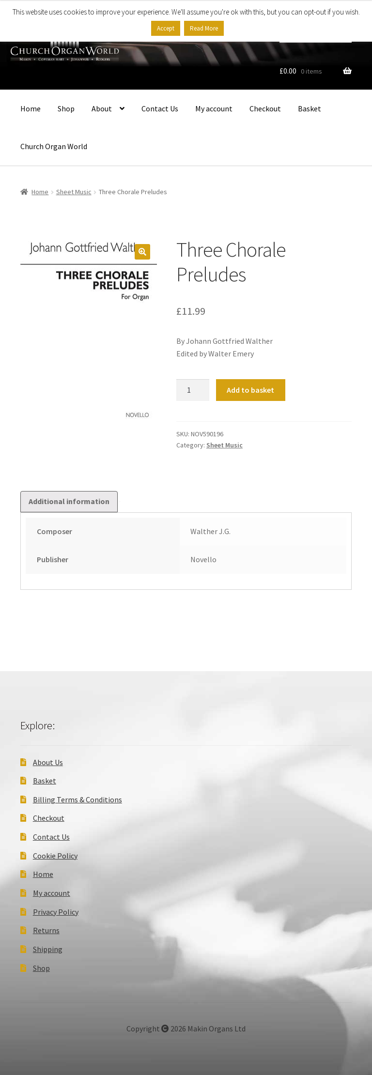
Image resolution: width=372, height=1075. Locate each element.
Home (30, 108)
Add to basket (250, 390)
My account (213, 108)
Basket (309, 108)
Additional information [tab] (69, 501)
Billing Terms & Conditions (77, 799)
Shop (66, 108)
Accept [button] (165, 28)
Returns (46, 930)
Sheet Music (74, 191)
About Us (48, 762)
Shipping (47, 949)
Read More (204, 28)
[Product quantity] (192, 390)
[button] (142, 252)
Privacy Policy (55, 912)
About (102, 108)
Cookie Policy (55, 855)
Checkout (265, 108)
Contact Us (159, 108)
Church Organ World (53, 146)
